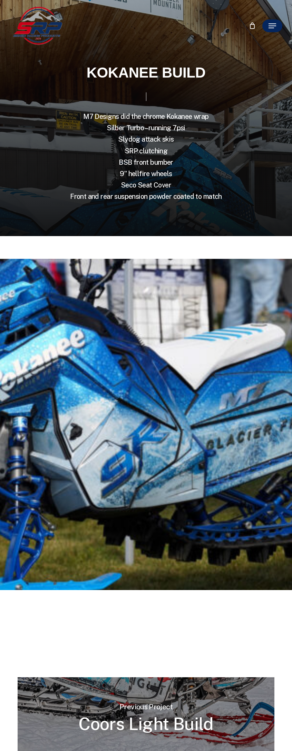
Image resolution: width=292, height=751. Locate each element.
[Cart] (252, 25)
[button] (272, 25)
